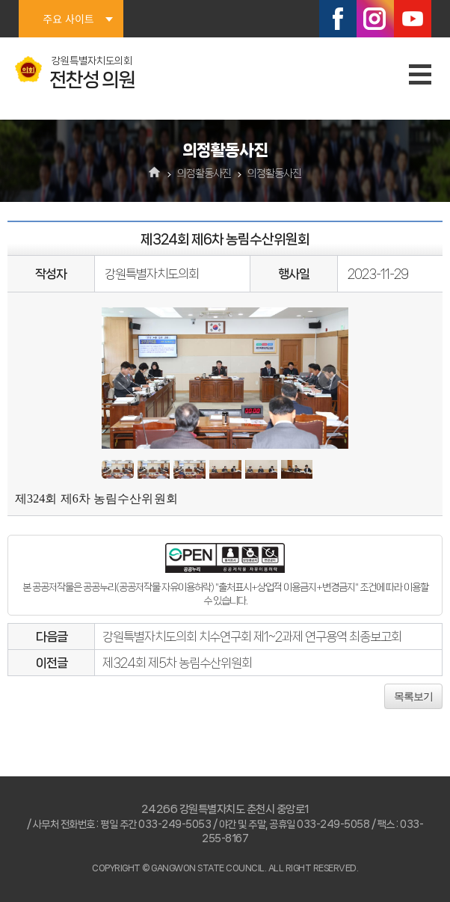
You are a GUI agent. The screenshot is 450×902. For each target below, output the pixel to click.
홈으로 (155, 173)
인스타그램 (375, 18)
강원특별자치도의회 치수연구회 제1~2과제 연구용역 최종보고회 (251, 636)
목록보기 (413, 696)
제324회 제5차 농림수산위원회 (177, 662)
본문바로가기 (0, 0)
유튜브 (412, 18)
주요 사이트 (68, 18)
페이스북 (338, 18)
